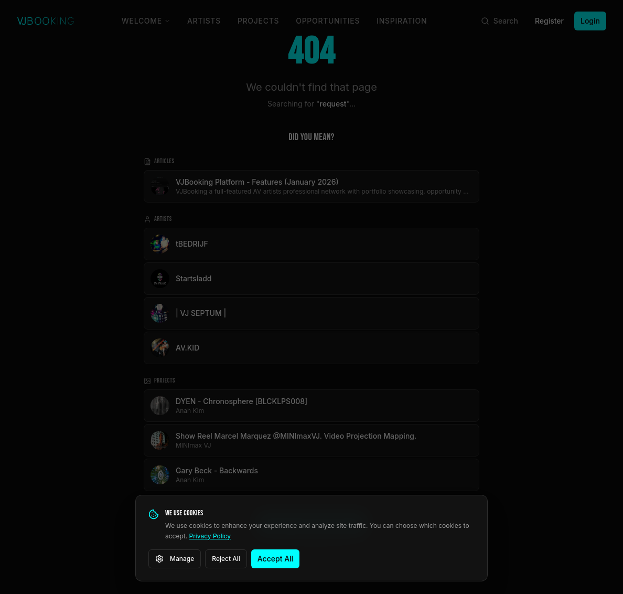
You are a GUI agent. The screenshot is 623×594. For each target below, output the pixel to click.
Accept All (275, 558)
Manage (174, 559)
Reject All (226, 559)
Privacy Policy (210, 536)
